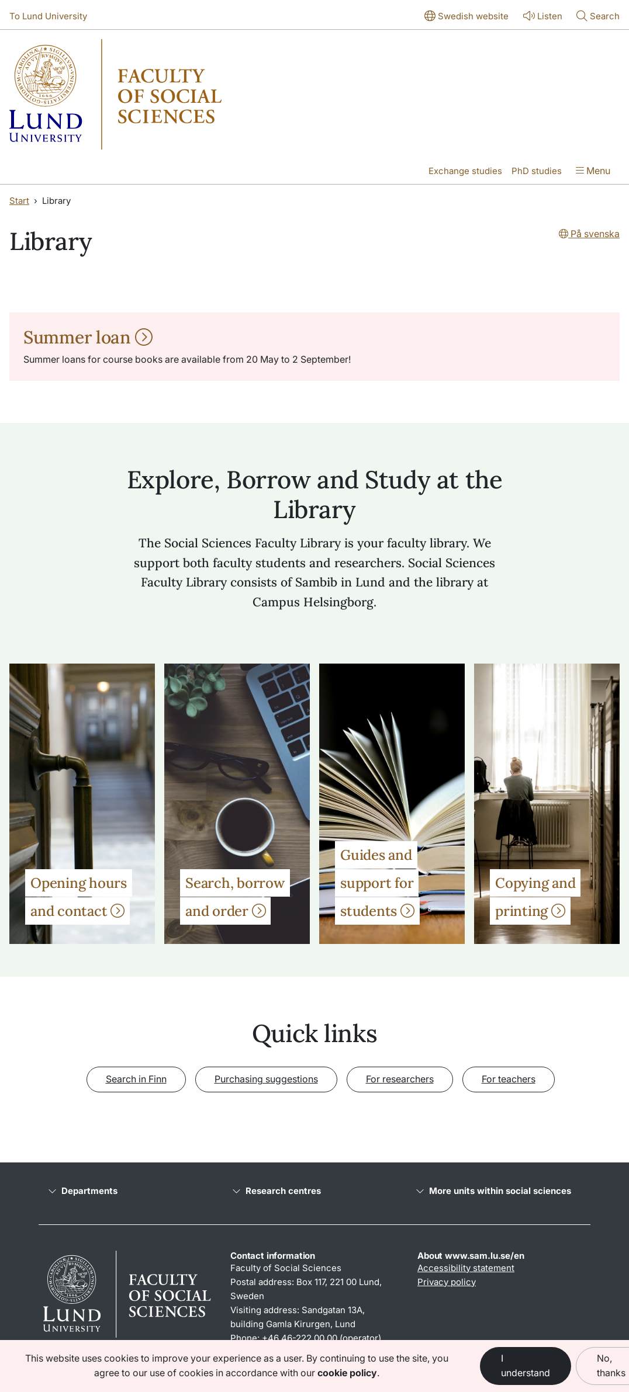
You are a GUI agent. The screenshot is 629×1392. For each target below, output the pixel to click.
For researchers (400, 1079)
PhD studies (537, 170)
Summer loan (88, 337)
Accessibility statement (465, 1267)
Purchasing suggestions (266, 1079)
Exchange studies (465, 170)
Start (19, 200)
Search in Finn (136, 1079)
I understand (525, 1365)
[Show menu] (593, 172)
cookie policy (347, 1373)
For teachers (508, 1079)
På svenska (589, 233)
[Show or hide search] (598, 17)
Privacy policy (446, 1281)
